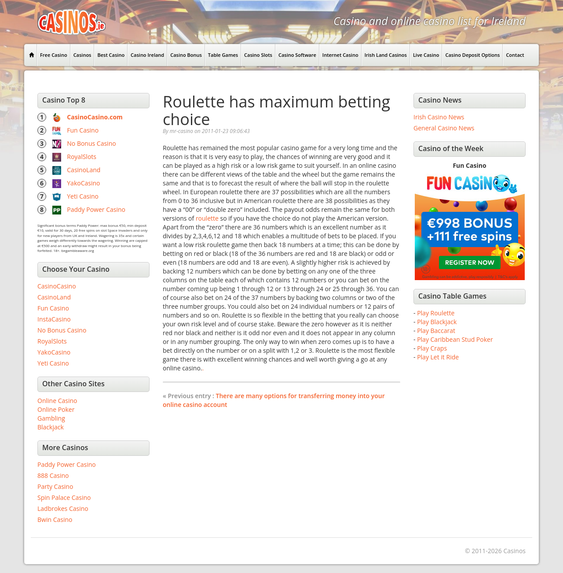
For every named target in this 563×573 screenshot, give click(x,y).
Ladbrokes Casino (62, 508)
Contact (515, 55)
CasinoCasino (56, 286)
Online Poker (55, 409)
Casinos (82, 55)
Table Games (223, 55)
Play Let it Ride (438, 357)
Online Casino (57, 400)
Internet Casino (340, 55)
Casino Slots (258, 55)
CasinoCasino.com (95, 117)
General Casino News (444, 128)
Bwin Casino (54, 519)
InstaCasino (54, 319)
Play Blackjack (437, 322)
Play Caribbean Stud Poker (455, 339)
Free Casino (53, 55)
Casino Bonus (186, 55)
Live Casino (426, 55)
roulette (207, 218)
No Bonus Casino (91, 143)
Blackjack (50, 427)
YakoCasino (83, 183)
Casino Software (297, 55)
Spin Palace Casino (64, 497)
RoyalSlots (81, 156)
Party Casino (55, 486)
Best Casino (110, 55)
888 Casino (53, 475)
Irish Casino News (438, 117)
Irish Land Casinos (386, 55)
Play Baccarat (436, 330)
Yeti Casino (83, 196)
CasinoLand (83, 170)
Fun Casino (83, 130)
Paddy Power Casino (96, 209)
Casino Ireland (147, 55)
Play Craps (432, 348)
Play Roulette (435, 313)
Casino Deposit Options (472, 55)
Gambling (51, 418)
